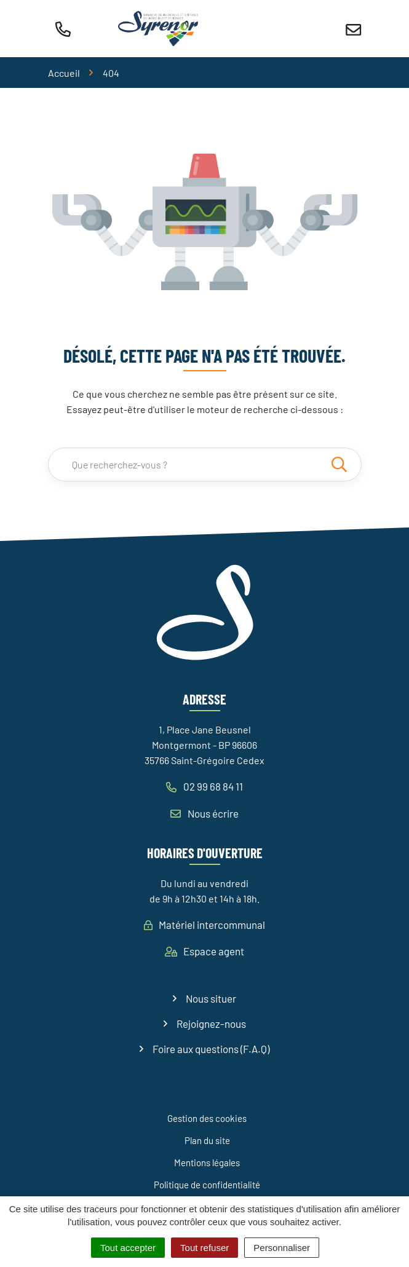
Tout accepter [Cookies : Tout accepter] (128, 1247)
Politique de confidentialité (207, 1184)
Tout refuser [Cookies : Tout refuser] (204, 1247)
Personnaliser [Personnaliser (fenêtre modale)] (281, 1247)
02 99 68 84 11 (204, 786)
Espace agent (204, 951)
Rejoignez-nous (211, 1023)
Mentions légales (207, 1162)
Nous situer (211, 998)
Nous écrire (204, 813)
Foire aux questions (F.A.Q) (211, 1049)
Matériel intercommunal (204, 924)
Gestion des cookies (207, 1118)
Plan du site (207, 1140)
